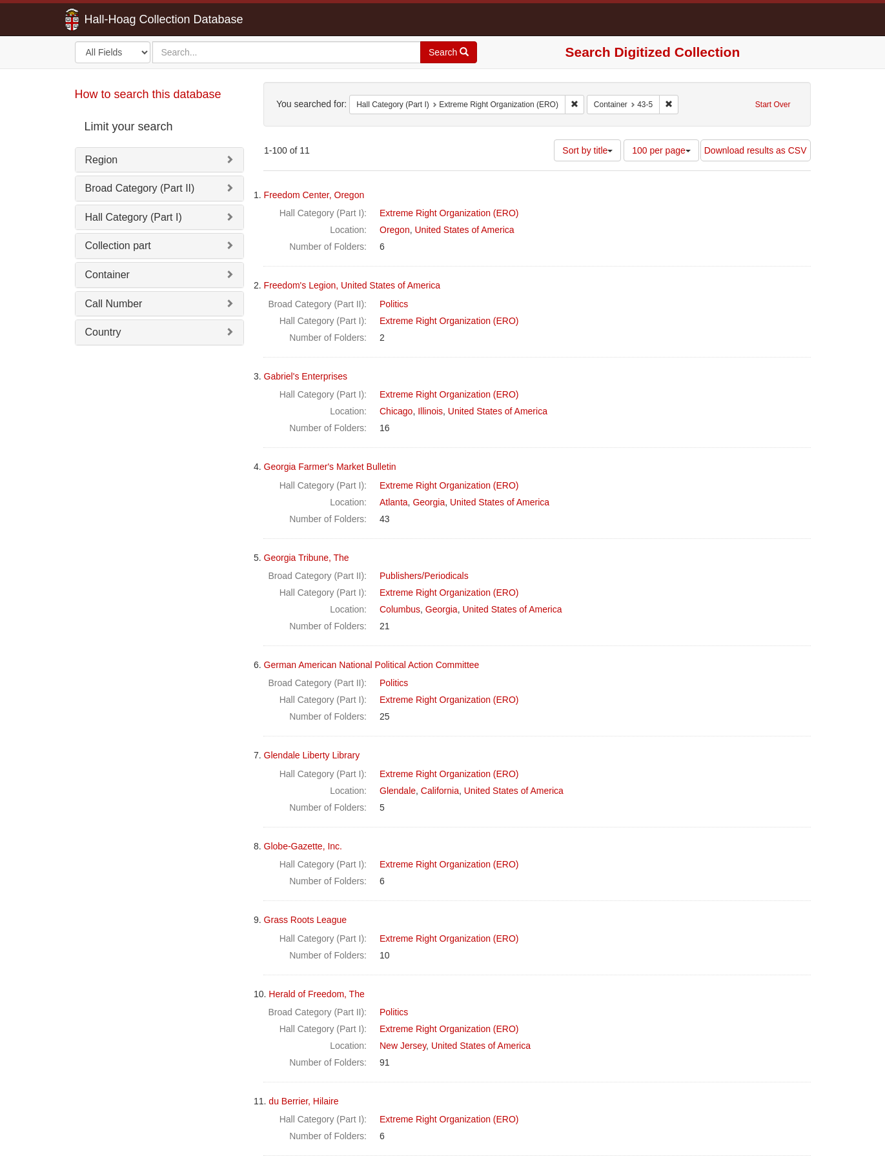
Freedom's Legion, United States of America (352, 285)
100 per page (661, 150)
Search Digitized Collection (652, 52)
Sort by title (587, 150)
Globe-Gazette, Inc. (303, 846)
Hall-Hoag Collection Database (123, 19)
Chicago (396, 411)
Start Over (773, 104)
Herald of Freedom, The (316, 994)
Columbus (400, 609)
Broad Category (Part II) (140, 188)
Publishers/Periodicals (424, 576)
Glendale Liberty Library (312, 755)
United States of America (464, 230)
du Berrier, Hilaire (303, 1101)
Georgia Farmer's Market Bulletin (330, 466)
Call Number (114, 303)
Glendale (398, 791)
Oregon (395, 230)
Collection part (118, 245)
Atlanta (394, 502)
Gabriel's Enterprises (306, 376)
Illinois (430, 411)
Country (103, 332)
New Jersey (403, 1045)
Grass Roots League (305, 920)
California (440, 791)
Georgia (428, 502)
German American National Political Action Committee (372, 665)
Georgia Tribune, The (306, 558)
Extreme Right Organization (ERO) (449, 213)
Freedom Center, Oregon (314, 195)
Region (101, 159)
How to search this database (148, 94)
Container (107, 274)
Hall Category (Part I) (133, 217)
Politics (394, 304)
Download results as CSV (755, 150)
